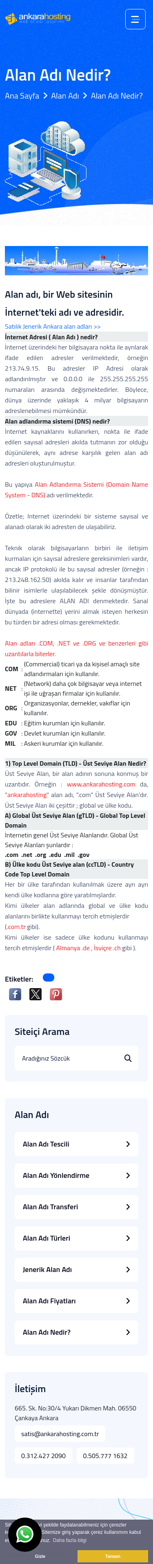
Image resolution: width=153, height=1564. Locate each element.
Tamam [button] (112, 1556)
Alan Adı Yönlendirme (76, 1175)
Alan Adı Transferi (76, 1206)
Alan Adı (65, 95)
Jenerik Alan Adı (76, 1269)
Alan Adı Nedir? (76, 1332)
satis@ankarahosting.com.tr (60, 1434)
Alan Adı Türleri (76, 1237)
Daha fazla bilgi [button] (69, 1540)
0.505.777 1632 (105, 1456)
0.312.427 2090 (43, 1456)
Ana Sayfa (22, 95)
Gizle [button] (40, 1556)
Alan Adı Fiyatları (76, 1300)
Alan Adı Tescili (76, 1143)
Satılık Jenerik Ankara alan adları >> (53, 326)
